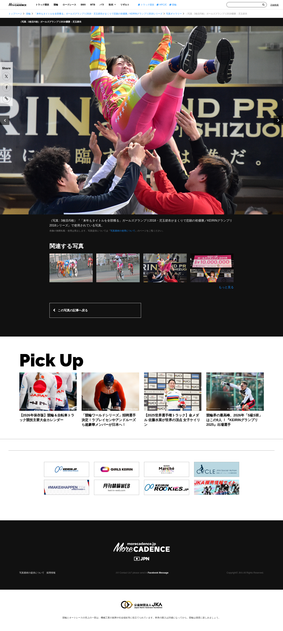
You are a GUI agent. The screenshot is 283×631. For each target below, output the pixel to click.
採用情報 (50, 572)
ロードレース (69, 4)
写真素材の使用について (122, 230)
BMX (83, 4)
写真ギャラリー (174, 13)
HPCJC (161, 4)
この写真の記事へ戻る (73, 310)
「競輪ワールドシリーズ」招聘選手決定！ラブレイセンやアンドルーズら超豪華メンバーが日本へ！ (109, 420)
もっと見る (226, 287)
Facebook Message (158, 572)
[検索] (263, 5)
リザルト (124, 4)
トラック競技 (42, 4)
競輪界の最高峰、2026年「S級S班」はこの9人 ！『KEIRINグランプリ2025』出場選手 (234, 420)
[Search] (274, 5)
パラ (102, 4)
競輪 (56, 4)
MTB (92, 4)
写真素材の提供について (31, 572)
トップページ (15, 13)
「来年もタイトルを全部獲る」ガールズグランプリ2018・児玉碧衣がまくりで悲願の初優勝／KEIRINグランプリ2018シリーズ (98, 13)
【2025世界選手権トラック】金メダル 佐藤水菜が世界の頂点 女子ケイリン (172, 420)
